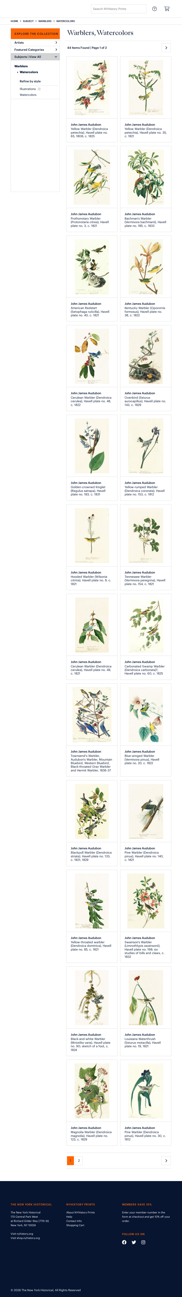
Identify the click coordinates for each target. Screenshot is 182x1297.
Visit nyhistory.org (22, 1233)
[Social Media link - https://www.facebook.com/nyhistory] (124, 1243)
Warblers (21, 66)
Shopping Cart (75, 1225)
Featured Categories (35, 50)
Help (69, 1216)
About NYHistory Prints (80, 1212)
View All (35, 57)
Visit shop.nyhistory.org (25, 1238)
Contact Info (74, 1221)
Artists (35, 43)
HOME (14, 21)
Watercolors (29, 72)
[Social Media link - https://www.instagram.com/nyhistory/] (141, 1243)
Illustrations (28, 89)
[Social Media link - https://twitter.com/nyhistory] (131, 1243)
